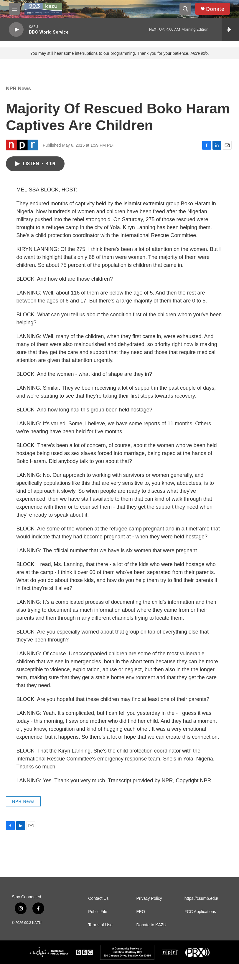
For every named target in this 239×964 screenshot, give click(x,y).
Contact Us (98, 898)
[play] (16, 29)
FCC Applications (200, 912)
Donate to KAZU (151, 925)
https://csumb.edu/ (201, 898)
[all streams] (230, 29)
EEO (140, 912)
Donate (215, 9)
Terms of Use (100, 925)
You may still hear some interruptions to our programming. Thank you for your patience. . (119, 53)
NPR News (18, 88)
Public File (97, 912)
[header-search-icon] (185, 9)
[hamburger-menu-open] (14, 9)
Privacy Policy (149, 898)
